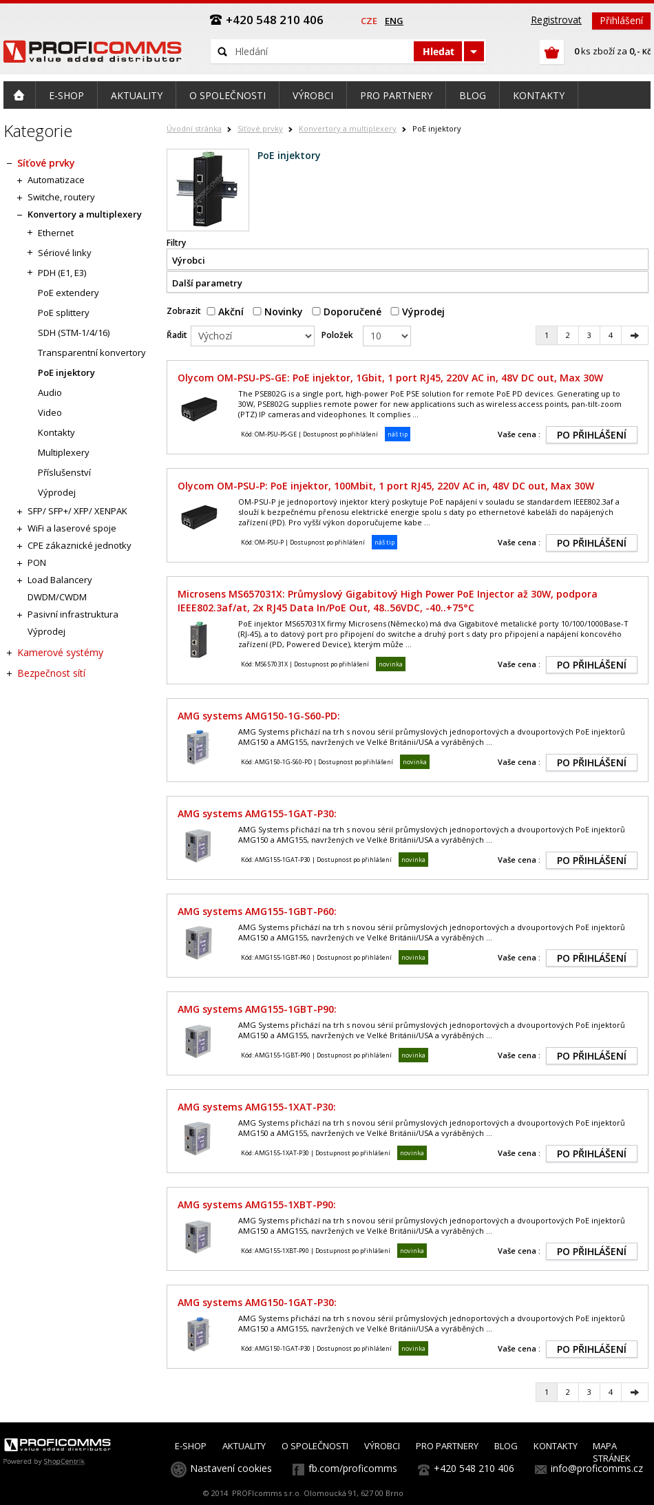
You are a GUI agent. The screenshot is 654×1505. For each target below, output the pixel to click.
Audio (50, 392)
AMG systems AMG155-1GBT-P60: (257, 911)
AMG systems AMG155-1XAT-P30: (257, 1106)
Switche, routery (61, 197)
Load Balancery (60, 579)
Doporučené (346, 311)
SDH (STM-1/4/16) (73, 332)
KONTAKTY (556, 1446)
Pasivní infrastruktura (73, 614)
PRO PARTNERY (447, 1446)
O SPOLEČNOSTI (315, 1446)
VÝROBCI (382, 1446)
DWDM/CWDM (57, 597)
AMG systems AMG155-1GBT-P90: (257, 1008)
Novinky (278, 311)
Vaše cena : (519, 434)
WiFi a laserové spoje (72, 528)
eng (394, 20)
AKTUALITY (244, 1446)
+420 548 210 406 (474, 1468)
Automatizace (56, 179)
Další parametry (207, 283)
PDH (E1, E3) (62, 272)
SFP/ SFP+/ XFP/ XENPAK (77, 511)
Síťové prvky (260, 128)
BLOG (506, 1446)
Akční (225, 311)
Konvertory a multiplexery (348, 128)
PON (37, 562)
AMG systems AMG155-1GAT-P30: (257, 813)
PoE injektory (66, 372)
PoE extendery (68, 292)
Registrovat (556, 19)
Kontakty (56, 432)
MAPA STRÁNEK (612, 1452)
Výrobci (188, 260)
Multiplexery (63, 452)
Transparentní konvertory (92, 352)
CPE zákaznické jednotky (79, 545)
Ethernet (56, 233)
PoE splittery (63, 312)
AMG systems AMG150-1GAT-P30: (257, 1302)
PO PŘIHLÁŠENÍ (591, 434)
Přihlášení (621, 20)
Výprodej (417, 311)
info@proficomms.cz (597, 1468)
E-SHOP (191, 1446)
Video (50, 412)
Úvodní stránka (194, 128)
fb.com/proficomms (352, 1468)
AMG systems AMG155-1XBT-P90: (257, 1204)
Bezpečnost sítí (51, 673)
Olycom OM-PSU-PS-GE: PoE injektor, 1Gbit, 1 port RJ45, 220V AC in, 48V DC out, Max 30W (390, 377)
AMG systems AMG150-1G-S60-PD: (259, 715)
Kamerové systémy (60, 652)
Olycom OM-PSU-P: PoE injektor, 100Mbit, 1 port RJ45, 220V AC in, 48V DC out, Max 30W (386, 485)
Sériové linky (65, 252)
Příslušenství (64, 472)
